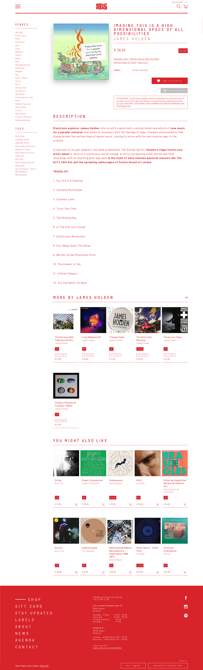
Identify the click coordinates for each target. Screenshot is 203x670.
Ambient (19, 52)
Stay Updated (34, 612)
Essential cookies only (168, 665)
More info (44, 665)
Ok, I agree (133, 665)
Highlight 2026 (22, 139)
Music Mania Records (24, 162)
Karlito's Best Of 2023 (125, 62)
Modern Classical (23, 104)
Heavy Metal (20, 107)
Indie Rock (20, 68)
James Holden (132, 38)
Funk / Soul (20, 35)
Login (186, 2)
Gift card (29, 606)
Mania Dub (20, 165)
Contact (27, 646)
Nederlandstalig (22, 120)
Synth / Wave (21, 78)
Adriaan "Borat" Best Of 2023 (144, 59)
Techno (18, 55)
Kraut (17, 100)
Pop (17, 61)
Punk (17, 84)
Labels (25, 619)
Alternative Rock (22, 65)
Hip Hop (19, 32)
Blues (17, 58)
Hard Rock (20, 42)
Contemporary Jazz (24, 97)
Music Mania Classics (25, 152)
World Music (20, 113)
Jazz (17, 45)
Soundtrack (20, 91)
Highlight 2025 (22, 143)
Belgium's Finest (22, 149)
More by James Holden (83, 297)
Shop (35, 599)
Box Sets (19, 159)
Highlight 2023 (121, 59)
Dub (17, 74)
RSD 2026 (20, 136)
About (23, 626)
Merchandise (21, 175)
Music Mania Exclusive (25, 146)
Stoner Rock (21, 87)
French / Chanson (23, 117)
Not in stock (174, 90)
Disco (17, 48)
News (22, 633)
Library (18, 110)
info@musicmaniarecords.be (107, 597)
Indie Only (19, 156)
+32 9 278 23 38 (101, 599)
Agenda (25, 640)
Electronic (143, 62)
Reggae (18, 71)
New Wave (20, 94)
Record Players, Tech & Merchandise (25, 170)
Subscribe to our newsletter (107, 648)
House (18, 81)
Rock (17, 39)
